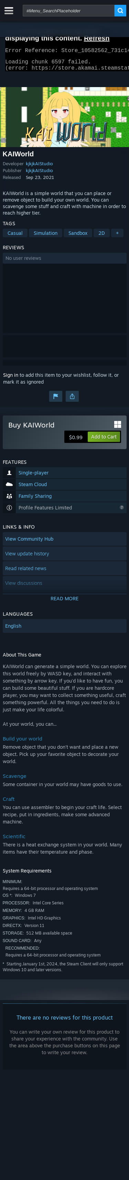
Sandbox (77, 237)
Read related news (25, 572)
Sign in (10, 379)
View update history (27, 558)
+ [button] (117, 237)
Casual (15, 237)
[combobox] (69, 10)
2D (101, 237)
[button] (65, 262)
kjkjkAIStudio (39, 167)
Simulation (45, 237)
